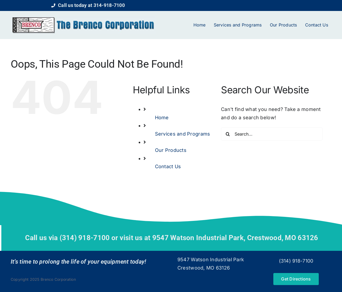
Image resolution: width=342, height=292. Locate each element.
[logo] (83, 18)
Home (162, 117)
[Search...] (271, 134)
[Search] (227, 134)
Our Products (170, 150)
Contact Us (168, 166)
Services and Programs (182, 134)
